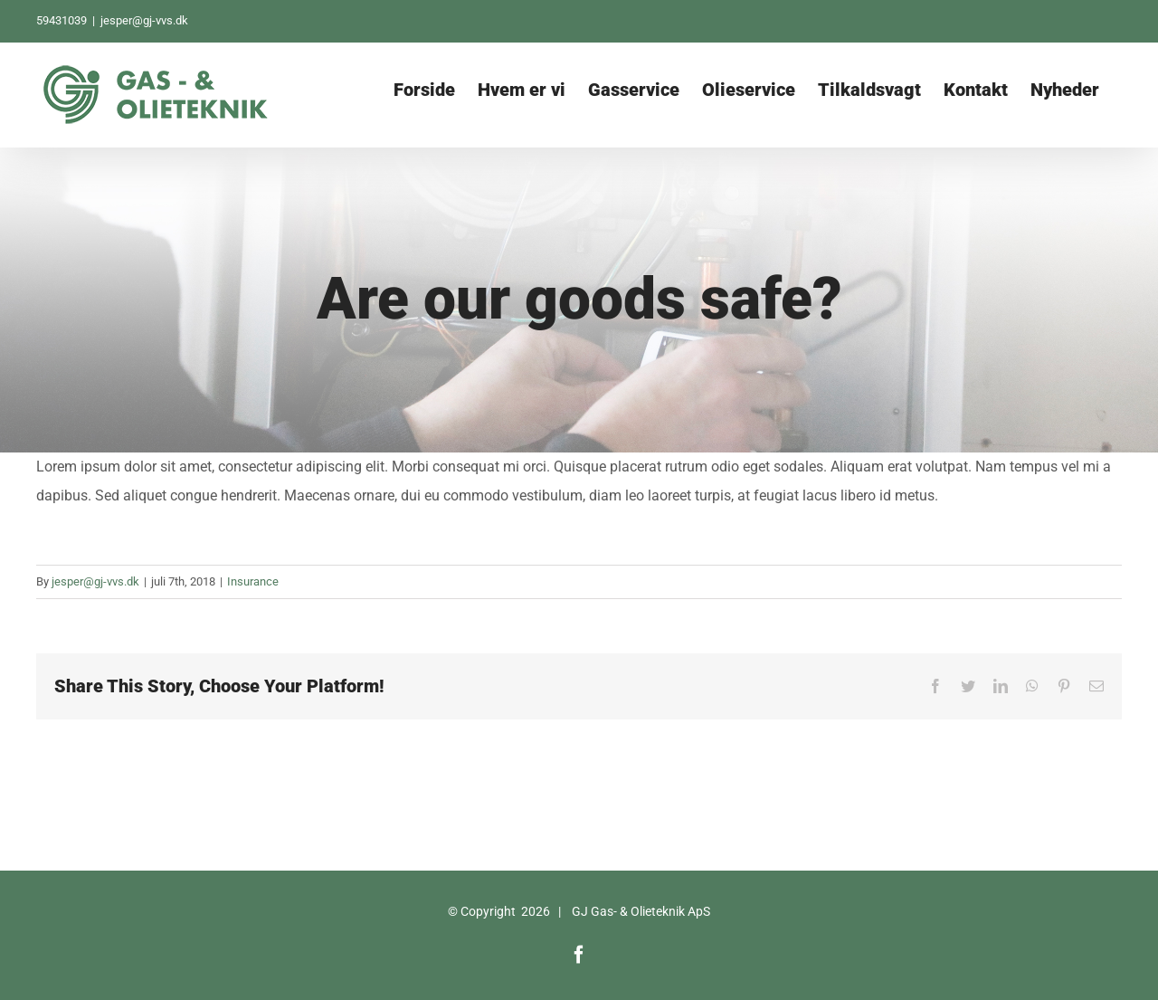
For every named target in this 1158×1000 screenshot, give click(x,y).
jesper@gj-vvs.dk (144, 20)
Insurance (253, 581)
